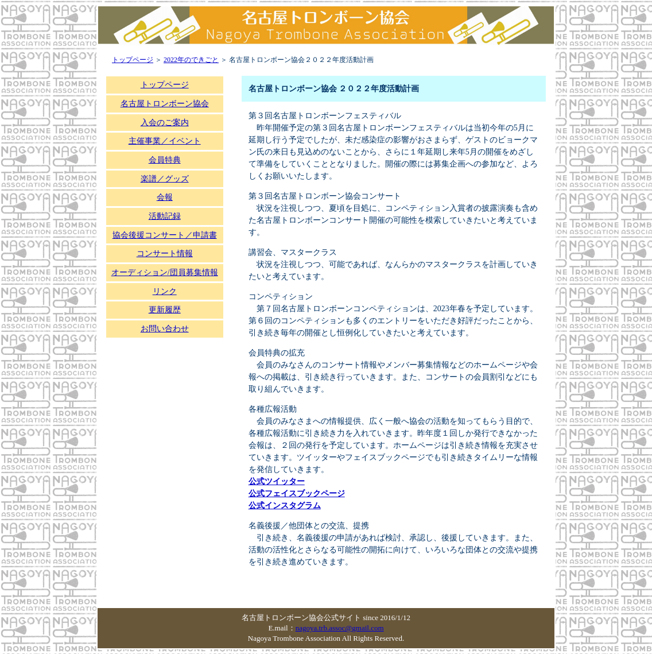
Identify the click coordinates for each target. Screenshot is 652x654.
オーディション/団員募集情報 (164, 272)
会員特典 (165, 160)
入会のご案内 (165, 122)
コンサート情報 (165, 253)
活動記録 (165, 216)
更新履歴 (165, 309)
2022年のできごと (191, 60)
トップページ (132, 60)
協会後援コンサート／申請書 (164, 235)
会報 (165, 197)
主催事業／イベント (165, 141)
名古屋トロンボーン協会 (165, 103)
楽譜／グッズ (165, 179)
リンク (165, 291)
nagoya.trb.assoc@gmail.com (340, 628)
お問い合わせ (165, 328)
